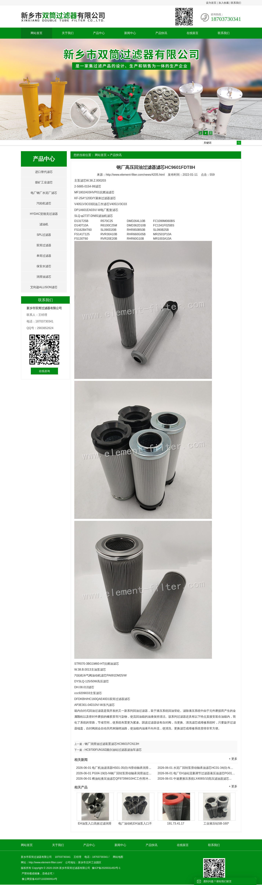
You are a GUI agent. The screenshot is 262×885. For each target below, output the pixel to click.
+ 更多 (233, 758)
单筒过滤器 (44, 255)
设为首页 (211, 2)
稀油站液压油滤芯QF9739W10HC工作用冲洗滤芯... (115, 778)
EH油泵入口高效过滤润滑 (94, 823)
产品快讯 (161, 33)
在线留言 (192, 33)
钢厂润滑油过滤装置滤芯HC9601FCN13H (112, 743)
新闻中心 (130, 33)
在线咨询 (44, 371)
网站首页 (36, 33)
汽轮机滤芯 (44, 203)
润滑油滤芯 (44, 276)
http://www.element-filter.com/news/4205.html (135, 174)
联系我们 (236, 2)
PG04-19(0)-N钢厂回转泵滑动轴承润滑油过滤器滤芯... (115, 773)
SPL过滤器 (44, 234)
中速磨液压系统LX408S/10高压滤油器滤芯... (195, 778)
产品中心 (99, 33)
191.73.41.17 (175, 823)
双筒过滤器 (44, 245)
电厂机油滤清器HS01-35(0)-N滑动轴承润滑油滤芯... (115, 767)
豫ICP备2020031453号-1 (106, 867)
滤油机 (43, 224)
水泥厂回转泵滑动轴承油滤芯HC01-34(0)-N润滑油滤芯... (196, 767)
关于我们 (68, 33)
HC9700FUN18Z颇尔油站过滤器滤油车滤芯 (113, 749)
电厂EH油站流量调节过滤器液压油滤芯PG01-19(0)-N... (196, 773)
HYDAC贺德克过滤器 (44, 213)
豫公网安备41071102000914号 (39, 878)
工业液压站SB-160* (216, 823)
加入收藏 (224, 2)
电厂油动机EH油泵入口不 (135, 823)
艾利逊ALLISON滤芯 (43, 287)
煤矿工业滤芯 (44, 182)
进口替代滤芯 (44, 171)
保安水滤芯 (44, 266)
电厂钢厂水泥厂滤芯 (44, 192)
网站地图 (118, 856)
